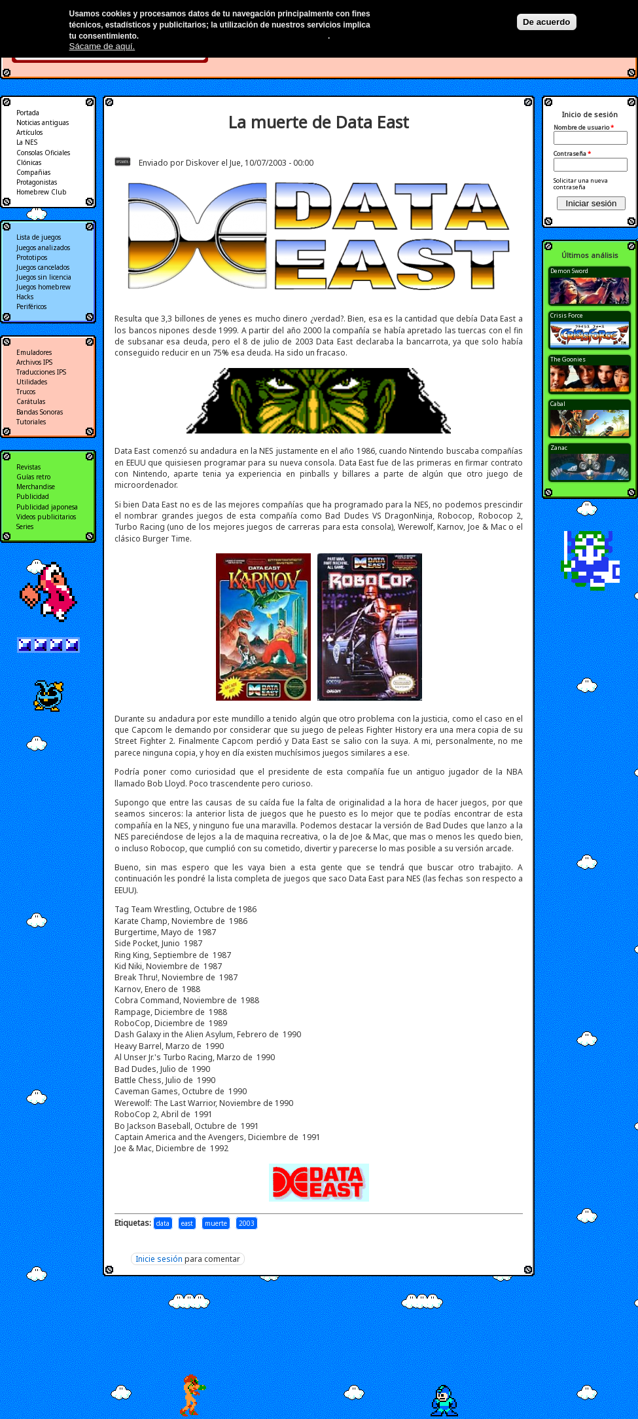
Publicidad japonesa (47, 506)
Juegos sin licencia (43, 277)
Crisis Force (566, 315)
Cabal (557, 403)
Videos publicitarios (46, 516)
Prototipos (31, 257)
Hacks (24, 296)
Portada (27, 112)
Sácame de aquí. (102, 46)
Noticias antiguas (42, 122)
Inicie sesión (159, 1258)
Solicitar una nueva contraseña (581, 183)
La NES (26, 142)
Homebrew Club (41, 191)
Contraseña (572, 154)
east (187, 1223)
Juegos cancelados (42, 267)
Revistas (28, 466)
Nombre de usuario (584, 127)
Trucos (25, 391)
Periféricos (31, 306)
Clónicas (28, 162)
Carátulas (30, 401)
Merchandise (35, 486)
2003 (247, 1223)
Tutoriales (31, 421)
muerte (216, 1223)
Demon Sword (569, 271)
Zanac (558, 447)
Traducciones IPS (41, 372)
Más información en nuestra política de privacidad (234, 36)
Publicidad (32, 496)
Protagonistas (36, 182)
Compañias (33, 172)
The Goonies (568, 359)
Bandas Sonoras (39, 411)
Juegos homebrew (43, 286)
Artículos (29, 132)
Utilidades (31, 381)
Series (24, 526)
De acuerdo (547, 22)
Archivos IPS (34, 362)
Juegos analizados (43, 247)
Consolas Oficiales (43, 152)
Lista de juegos (38, 237)
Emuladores (34, 352)
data (162, 1223)
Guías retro (33, 476)
